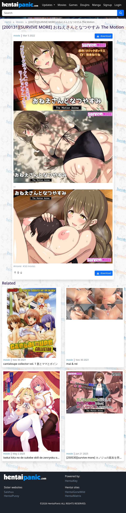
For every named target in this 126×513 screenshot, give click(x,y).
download (104, 36)
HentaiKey (71, 481)
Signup (107, 5)
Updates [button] (47, 5)
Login (118, 5)
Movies (62, 5)
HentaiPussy (11, 496)
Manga (96, 5)
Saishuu (9, 492)
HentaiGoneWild (75, 492)
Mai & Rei (72, 363)
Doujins (84, 5)
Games (73, 5)
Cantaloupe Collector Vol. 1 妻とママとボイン (30, 363)
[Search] (59, 13)
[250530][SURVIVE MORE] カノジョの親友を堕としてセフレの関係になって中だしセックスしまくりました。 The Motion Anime (94, 457)
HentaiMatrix (73, 496)
